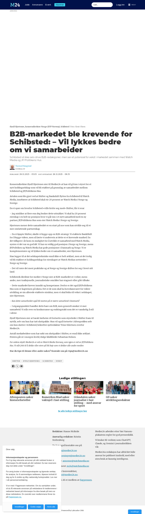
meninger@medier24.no (72, 455)
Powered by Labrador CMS (72, 510)
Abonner (60, 5)
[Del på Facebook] (13, 366)
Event (48, 5)
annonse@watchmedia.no (76, 461)
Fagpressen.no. (15, 497)
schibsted (48, 361)
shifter (16, 361)
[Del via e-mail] (21, 366)
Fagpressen (86, 480)
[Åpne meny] (132, 5)
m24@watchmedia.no (77, 466)
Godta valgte (35, 507)
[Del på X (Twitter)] (17, 366)
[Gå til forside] (15, 5)
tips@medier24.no (67, 450)
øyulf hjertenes (31, 361)
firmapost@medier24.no (65, 474)
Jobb (27, 5)
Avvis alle (51, 507)
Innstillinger (135, 512)
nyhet (59, 361)
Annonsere (37, 5)
